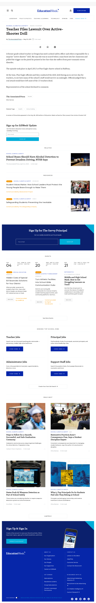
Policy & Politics (26, 18)
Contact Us (71, 552)
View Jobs (15, 349)
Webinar (9, 274)
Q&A (70, 432)
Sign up (70, 242)
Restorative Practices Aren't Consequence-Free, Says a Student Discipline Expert (66, 437)
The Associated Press (15, 39)
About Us (47, 552)
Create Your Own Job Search (48, 386)
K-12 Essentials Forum (72, 274)
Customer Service (72, 562)
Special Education (19, 272)
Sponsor (35, 181)
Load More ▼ (48, 516)
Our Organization (49, 555)
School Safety (30, 109)
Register (10, 299)
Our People (47, 562)
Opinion (65, 18)
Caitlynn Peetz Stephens (14, 449)
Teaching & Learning (41, 18)
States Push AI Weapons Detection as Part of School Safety (22, 493)
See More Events (48, 318)
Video (34, 199)
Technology (55, 18)
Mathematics (69, 272)
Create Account (17, 541)
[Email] (37, 242)
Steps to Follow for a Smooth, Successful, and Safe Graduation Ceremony (21, 437)
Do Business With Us (74, 574)
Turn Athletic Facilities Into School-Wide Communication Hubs (45, 282)
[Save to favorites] (47, 47)
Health (20, 109)
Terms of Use (49, 597)
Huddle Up (21, 300)
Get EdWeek (48, 574)
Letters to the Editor (73, 555)
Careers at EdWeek (50, 569)
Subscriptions (48, 578)
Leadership (13, 18)
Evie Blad (9, 504)
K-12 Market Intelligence (75, 589)
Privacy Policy (58, 597)
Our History (47, 559)
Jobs (71, 18)
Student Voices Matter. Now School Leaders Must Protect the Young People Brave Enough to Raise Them (34, 186)
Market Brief (81, 18)
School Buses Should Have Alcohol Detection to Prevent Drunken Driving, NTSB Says (32, 158)
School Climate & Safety (17, 26)
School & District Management (46, 274)
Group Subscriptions (50, 585)
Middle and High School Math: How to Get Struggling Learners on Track (75, 281)
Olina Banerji (54, 451)
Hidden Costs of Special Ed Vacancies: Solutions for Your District (16, 281)
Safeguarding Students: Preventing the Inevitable (28, 202)
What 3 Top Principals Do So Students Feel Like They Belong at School (68, 493)
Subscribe (81, 11)
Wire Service (10, 100)
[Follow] (30, 96)
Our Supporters (49, 566)
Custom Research (73, 592)
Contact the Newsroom (74, 566)
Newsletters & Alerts (50, 581)
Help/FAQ (70, 559)
